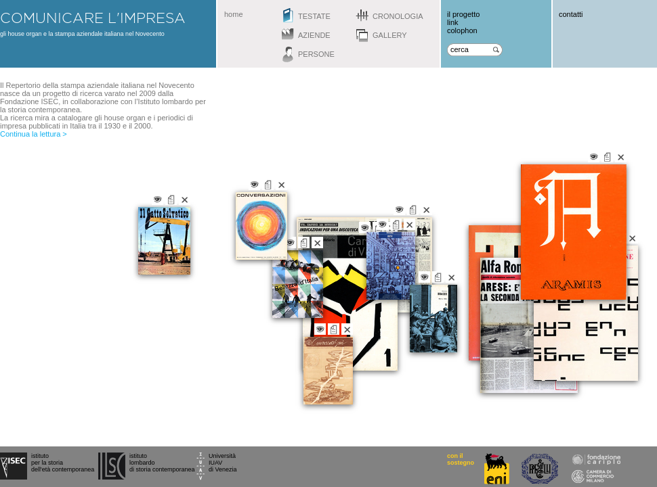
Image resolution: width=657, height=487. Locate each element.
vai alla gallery (424, 277)
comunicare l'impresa (93, 17)
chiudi (451, 277)
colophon (462, 30)
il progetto (463, 14)
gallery (390, 35)
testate (314, 16)
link (453, 22)
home (233, 14)
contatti (570, 14)
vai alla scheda (438, 277)
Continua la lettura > (33, 134)
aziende (314, 35)
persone (316, 54)
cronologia (398, 16)
